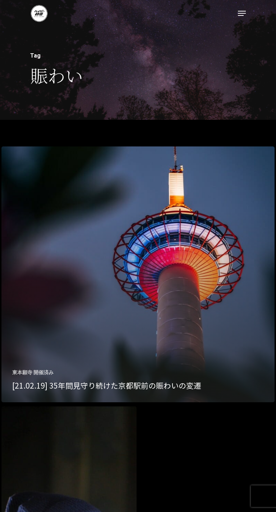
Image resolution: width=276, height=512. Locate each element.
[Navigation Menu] (242, 13)
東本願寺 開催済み (33, 372)
